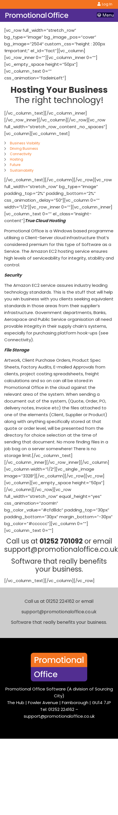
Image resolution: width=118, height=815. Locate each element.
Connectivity (21, 153)
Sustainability (22, 170)
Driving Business (24, 148)
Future (15, 164)
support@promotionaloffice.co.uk (59, 716)
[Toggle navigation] (105, 15)
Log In (104, 4)
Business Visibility (25, 143)
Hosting (16, 159)
